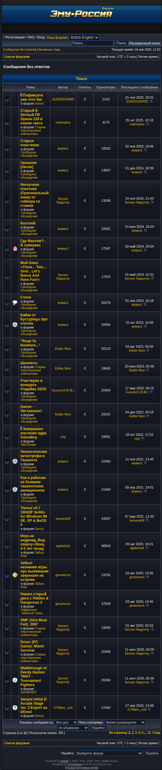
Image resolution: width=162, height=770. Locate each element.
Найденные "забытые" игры (31, 611)
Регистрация (15, 37)
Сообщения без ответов (19, 49)
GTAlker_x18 (62, 707)
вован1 (63, 148)
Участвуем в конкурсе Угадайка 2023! (33, 385)
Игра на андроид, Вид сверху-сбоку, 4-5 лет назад (32, 542)
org (63, 437)
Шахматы (29, 363)
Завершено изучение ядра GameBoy (33, 433)
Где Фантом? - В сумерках (33, 243)
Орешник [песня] (28, 165)
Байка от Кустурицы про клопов (34, 319)
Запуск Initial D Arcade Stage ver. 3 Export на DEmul (33, 705)
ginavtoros (63, 575)
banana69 (63, 518)
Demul (39, 103)
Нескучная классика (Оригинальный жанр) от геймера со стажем (34, 195)
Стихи (25, 297)
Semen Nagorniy (63, 200)
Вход (41, 37)
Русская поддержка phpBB (81, 767)
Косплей (27, 223)
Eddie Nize (63, 348)
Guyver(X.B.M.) (63, 390)
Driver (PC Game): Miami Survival (32, 646)
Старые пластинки (29, 143)
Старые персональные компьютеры (33, 130)
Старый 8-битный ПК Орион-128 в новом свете (31, 117)
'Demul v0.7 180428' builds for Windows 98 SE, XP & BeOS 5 (33, 516)
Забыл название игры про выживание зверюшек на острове (34, 571)
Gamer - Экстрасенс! (31, 409)
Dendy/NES (28, 692)
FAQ (31, 37)
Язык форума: (57, 37)
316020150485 (63, 99)
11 (149, 732)
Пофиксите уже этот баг (31, 97)
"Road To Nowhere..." (30, 343)
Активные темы (49, 49)
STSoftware (75, 764)
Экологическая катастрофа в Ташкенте (33, 456)
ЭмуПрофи (28, 444)
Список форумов (17, 56)
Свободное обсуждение (29, 154)
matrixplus (63, 122)
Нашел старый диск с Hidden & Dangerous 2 (34, 598)
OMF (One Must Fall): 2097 (33, 622)
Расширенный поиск (144, 43)
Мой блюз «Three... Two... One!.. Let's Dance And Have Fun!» (33, 271)
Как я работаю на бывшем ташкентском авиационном (33, 484)
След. (157, 732)
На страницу (118, 732)
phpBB (64, 761)
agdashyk (63, 546)
